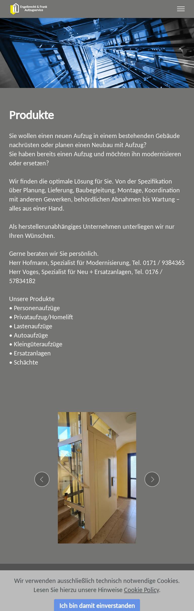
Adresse (110, 576)
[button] (42, 479)
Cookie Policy (141, 600)
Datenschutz (145, 576)
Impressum (47, 576)
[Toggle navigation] (181, 8)
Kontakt (80, 576)
